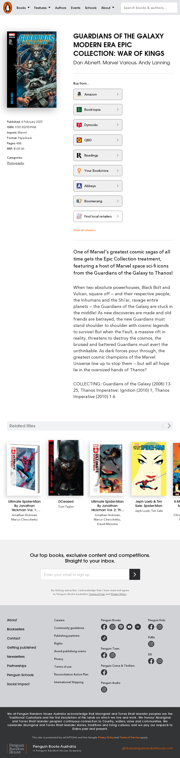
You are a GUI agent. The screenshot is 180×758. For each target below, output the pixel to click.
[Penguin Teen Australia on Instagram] (112, 655)
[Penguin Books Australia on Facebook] (104, 627)
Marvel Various (119, 62)
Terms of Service (130, 737)
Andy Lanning (154, 62)
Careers (59, 620)
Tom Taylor (66, 506)
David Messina (107, 523)
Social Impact (18, 684)
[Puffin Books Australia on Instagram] (151, 644)
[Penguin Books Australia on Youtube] (129, 627)
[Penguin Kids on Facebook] (151, 627)
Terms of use (62, 666)
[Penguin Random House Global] (20, 748)
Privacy (58, 659)
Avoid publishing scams (70, 651)
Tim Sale (157, 510)
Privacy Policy (118, 594)
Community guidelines (69, 628)
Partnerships (16, 666)
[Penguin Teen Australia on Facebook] (104, 655)
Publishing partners (66, 635)
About (12, 620)
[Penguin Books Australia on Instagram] (112, 627)
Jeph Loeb (142, 510)
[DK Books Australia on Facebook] (151, 661)
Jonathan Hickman (24, 515)
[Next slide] (169, 425)
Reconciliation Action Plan (71, 674)
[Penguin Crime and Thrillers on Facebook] (104, 672)
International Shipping (68, 682)
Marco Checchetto (24, 519)
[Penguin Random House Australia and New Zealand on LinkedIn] (138, 627)
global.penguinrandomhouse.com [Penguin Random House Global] (147, 747)
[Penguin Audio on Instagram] (104, 689)
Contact (13, 638)
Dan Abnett (86, 62)
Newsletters (16, 657)
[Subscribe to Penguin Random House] (134, 574)
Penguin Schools (20, 675)
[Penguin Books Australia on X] (121, 627)
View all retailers (84, 230)
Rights (58, 643)
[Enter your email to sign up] (85, 574)
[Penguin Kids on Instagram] (160, 627)
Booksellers (15, 629)
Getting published (21, 647)
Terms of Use (97, 594)
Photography (15, 163)
